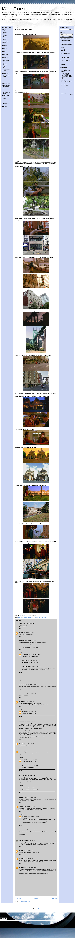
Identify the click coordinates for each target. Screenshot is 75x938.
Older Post (54, 898)
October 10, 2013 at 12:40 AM (31, 677)
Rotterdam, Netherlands (66, 85)
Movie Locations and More (66, 44)
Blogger (39, 908)
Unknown (21, 632)
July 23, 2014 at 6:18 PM (33, 765)
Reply (20, 628)
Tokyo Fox (63, 64)
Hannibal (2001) (6, 103)
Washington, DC (6, 69)
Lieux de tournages (65, 57)
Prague (4, 55)
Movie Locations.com (65, 40)
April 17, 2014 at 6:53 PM (28, 701)
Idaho (19, 617)
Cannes (4, 33)
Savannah (5, 61)
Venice (4, 66)
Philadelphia (5, 54)
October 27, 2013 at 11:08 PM (31, 684)
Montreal (5, 45)
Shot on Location (65, 84)
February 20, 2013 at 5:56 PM (27, 623)
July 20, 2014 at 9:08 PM (32, 759)
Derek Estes (21, 840)
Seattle (36, 617)
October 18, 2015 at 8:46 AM (33, 816)
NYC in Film (63, 50)
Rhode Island (5, 57)
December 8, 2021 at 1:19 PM (29, 867)
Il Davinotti (63, 46)
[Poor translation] (5, 919)
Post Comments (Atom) (25, 901)
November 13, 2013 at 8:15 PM (31, 693)
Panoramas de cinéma (65, 53)
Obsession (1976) (7, 101)
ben (19, 858)
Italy (21, 617)
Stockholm (5, 64)
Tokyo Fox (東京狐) (65, 73)
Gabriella (21, 806)
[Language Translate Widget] (66, 35)
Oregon (24, 617)
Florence (5, 36)
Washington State (42, 617)
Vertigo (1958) (6, 95)
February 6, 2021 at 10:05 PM (27, 858)
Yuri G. (23, 654)
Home (36, 898)
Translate (68, 36)
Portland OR (29, 617)
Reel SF (62, 47)
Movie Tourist (13, 9)
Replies (21, 652)
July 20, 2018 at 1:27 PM (28, 850)
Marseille (5, 44)
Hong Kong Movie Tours (66, 60)
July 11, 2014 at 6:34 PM (30, 721)
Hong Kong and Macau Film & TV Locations (66, 62)
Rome (33, 617)
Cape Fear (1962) (6, 83)
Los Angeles (5, 41)
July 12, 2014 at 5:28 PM (29, 743)
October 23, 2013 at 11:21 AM (34, 660)
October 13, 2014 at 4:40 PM (30, 775)
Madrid (4, 42)
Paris (4, 52)
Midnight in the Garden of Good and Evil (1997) (6, 80)
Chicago (5, 35)
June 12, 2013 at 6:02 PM (28, 632)
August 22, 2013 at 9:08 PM (30, 640)
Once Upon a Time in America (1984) (7, 86)
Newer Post (18, 898)
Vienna (4, 67)
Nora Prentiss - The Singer (66, 81)
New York (5, 48)
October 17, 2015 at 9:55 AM (29, 806)
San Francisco (6, 60)
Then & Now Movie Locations (65, 55)
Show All (71, 94)
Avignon (4, 30)
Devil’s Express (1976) (65, 70)
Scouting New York (65, 49)
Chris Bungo (25, 787)
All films (4, 29)
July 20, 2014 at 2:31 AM (28, 751)
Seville (4, 63)
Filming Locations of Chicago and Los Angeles (66, 43)
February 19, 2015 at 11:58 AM (34, 666)
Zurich (4, 70)
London (4, 39)
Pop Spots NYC (64, 51)
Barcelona (5, 32)
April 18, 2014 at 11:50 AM (32, 711)
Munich (4, 47)
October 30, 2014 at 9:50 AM (30, 797)
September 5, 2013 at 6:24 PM (33, 654)
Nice (4, 49)
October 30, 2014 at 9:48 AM (34, 787)
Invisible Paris (64, 58)
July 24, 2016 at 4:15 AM (29, 840)
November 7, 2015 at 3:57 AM (31, 829)
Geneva (4, 38)
